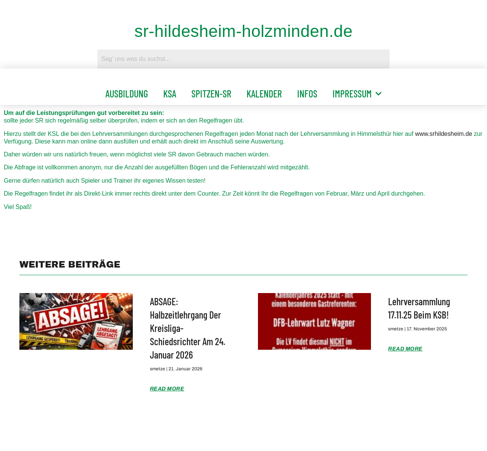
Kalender (264, 93)
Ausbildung (126, 93)
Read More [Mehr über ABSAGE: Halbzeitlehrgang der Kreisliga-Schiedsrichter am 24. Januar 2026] (167, 389)
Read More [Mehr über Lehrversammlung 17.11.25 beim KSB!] (405, 349)
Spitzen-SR (211, 93)
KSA (169, 93)
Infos (307, 93)
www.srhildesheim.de (443, 134)
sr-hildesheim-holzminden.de (243, 31)
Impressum (357, 93)
